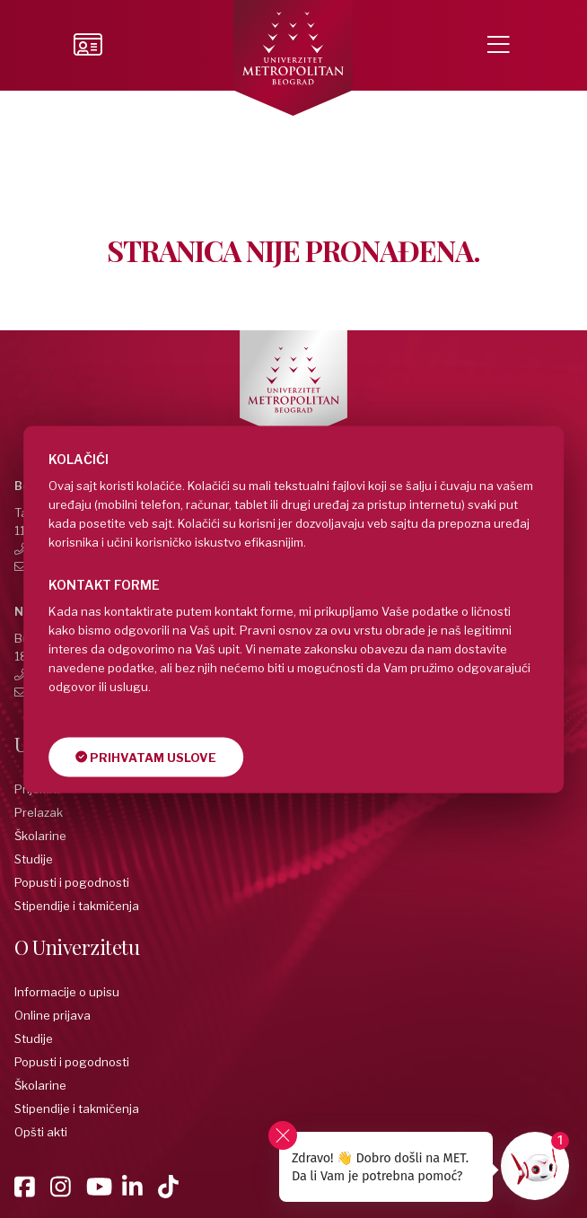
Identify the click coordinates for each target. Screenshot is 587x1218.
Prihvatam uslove (145, 756)
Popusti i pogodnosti (71, 882)
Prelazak (38, 812)
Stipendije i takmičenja (76, 905)
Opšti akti (40, 1132)
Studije (33, 859)
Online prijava (52, 1015)
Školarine (40, 835)
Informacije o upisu (66, 992)
